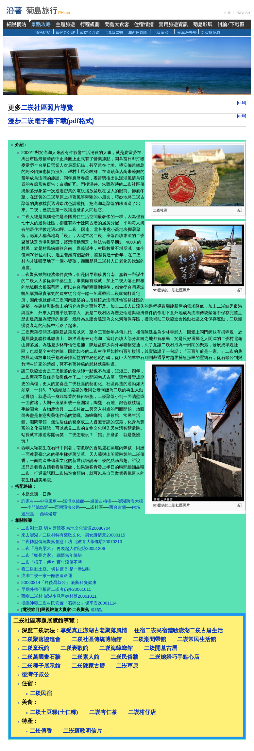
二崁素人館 (85, 657)
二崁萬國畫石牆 (41, 657)
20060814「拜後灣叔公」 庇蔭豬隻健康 (58, 582)
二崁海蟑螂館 (116, 648)
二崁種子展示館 (41, 666)
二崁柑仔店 (142, 712)
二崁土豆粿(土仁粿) (54, 712)
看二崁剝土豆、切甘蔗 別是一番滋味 (56, 569)
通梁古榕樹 (100, 501)
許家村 (27, 501)
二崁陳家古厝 (88, 666)
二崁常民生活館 (196, 639)
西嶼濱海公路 (67, 507)
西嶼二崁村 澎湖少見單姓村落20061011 (58, 596)
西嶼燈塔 (48, 513)
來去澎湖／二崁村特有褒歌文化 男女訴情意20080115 (73, 535)
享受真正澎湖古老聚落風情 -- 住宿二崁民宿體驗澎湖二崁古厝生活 (141, 630)
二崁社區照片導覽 (47, 107)
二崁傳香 (41, 731)
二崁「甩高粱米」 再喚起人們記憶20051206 (63, 548)
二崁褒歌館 (74, 648)
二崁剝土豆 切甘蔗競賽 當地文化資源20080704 (65, 528)
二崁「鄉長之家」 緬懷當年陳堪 (51, 555)
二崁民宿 (41, 693)
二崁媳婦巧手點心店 (174, 657)
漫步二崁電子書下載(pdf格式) (51, 121)
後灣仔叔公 (35, 675)
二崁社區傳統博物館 (97, 639)
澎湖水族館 (73, 501)
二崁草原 (127, 666)
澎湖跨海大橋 (130, 501)
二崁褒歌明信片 (82, 731)
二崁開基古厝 (160, 648)
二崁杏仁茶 (103, 712)
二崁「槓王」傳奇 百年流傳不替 (51, 562)
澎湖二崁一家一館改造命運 (46, 575)
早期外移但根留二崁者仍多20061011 (56, 589)
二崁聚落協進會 (41, 639)
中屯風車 (48, 501)
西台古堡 (117, 507)
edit (241, 102)
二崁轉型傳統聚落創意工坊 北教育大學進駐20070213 (71, 541)
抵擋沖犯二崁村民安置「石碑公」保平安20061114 (69, 603)
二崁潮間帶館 (149, 639)
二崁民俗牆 (124, 657)
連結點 (97, 609)
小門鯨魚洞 (37, 507)
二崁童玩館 (35, 648)
